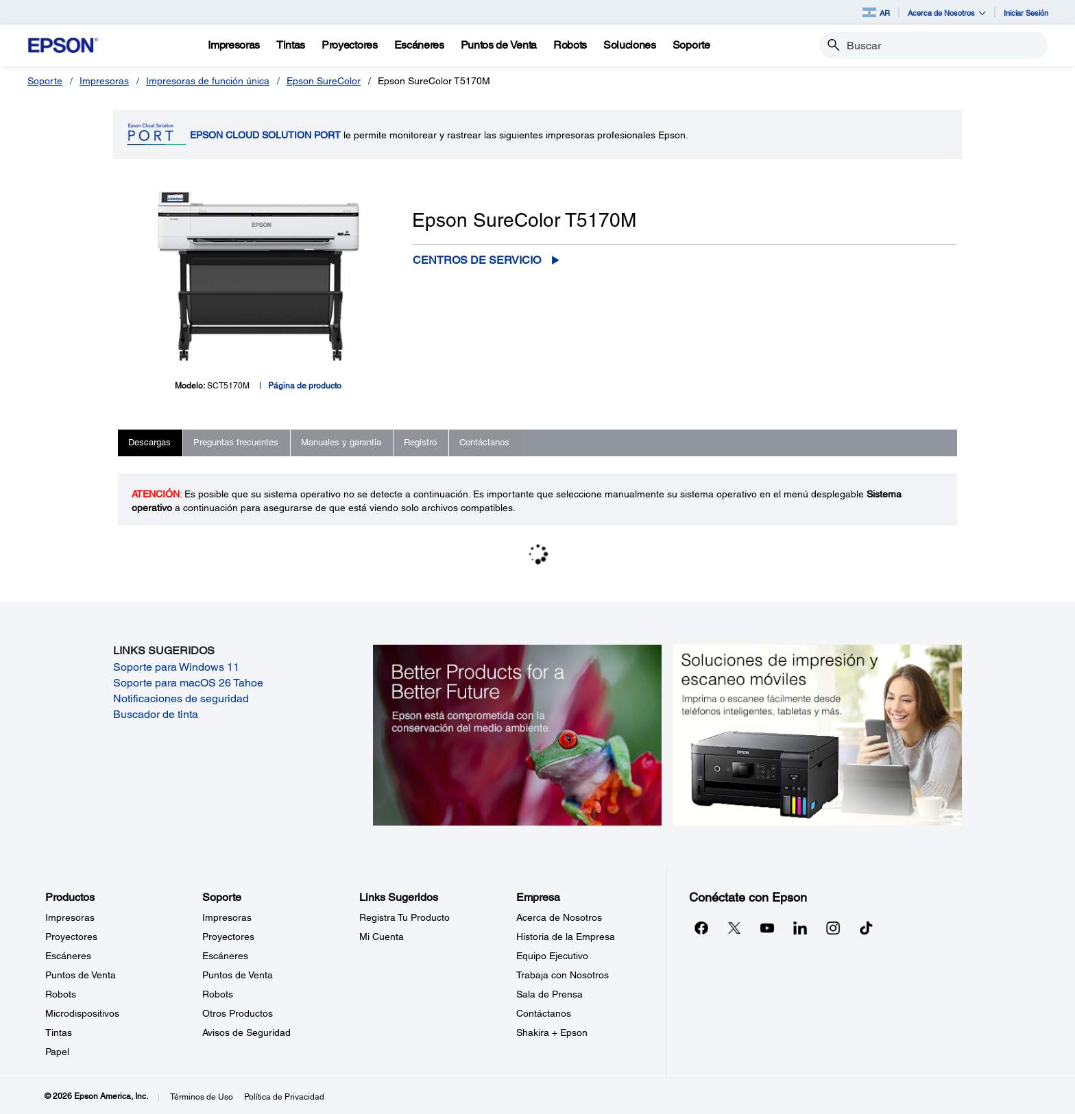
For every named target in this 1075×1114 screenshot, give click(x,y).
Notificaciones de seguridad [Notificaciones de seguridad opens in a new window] (181, 698)
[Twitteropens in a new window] (734, 927)
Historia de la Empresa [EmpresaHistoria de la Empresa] (565, 936)
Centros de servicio (477, 260)
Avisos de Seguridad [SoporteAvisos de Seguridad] (246, 1032)
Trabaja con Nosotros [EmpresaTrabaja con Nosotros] (562, 974)
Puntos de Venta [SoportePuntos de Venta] (237, 974)
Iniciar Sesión (1026, 12)
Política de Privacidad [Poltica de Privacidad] (284, 1097)
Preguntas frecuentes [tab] (235, 442)
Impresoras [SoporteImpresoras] (227, 917)
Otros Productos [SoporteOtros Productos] (237, 1013)
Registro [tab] (420, 442)
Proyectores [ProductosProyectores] (71, 936)
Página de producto (304, 386)
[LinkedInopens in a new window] (800, 927)
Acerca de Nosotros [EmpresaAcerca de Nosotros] (559, 917)
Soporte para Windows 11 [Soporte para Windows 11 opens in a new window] (176, 666)
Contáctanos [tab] (484, 442)
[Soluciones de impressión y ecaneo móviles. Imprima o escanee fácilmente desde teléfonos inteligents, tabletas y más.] (817, 733)
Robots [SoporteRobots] (217, 994)
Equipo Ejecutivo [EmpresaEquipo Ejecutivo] (552, 955)
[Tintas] (291, 45)
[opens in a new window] (866, 927)
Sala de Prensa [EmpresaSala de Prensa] (549, 994)
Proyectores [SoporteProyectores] (228, 936)
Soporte (44, 80)
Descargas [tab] (149, 442)
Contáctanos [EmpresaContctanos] (543, 1013)
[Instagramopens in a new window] (833, 927)
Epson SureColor (324, 80)
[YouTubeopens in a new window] (767, 927)
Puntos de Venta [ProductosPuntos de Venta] (80, 974)
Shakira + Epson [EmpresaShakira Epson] (552, 1032)
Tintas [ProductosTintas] (58, 1032)
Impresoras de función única (207, 80)
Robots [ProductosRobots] (60, 994)
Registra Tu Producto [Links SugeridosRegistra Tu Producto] (404, 917)
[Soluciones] (630, 45)
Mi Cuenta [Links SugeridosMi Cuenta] (381, 936)
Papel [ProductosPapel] (57, 1051)
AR (876, 12)
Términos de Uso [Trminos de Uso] (201, 1097)
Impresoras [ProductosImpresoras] (70, 917)
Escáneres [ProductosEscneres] (68, 955)
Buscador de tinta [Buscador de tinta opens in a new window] (155, 714)
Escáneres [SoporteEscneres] (225, 955)
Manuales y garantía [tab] (341, 442)
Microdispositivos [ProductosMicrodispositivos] (82, 1013)
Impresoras (104, 80)
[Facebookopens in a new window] (701, 927)
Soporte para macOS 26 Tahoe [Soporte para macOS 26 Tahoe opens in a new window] (188, 682)
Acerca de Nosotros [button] (947, 12)
